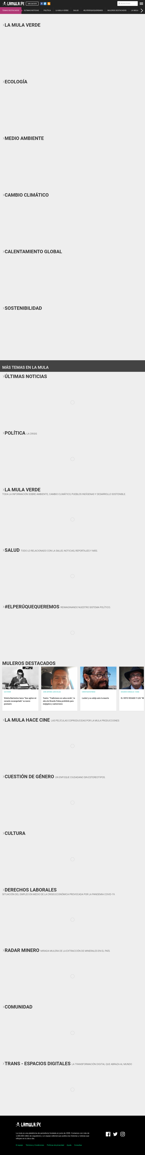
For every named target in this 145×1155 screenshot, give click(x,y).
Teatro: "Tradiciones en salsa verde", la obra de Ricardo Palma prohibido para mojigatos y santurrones (59, 701)
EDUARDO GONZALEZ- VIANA (130, 692)
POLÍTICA (47, 10)
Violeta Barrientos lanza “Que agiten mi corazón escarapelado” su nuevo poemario (20, 701)
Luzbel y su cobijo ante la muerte (95, 698)
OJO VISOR (7, 692)
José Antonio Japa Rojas (52, 692)
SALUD (76, 10)
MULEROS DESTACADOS (117, 10)
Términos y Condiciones (35, 1145)
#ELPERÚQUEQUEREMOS (93, 10)
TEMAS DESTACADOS (10, 10)
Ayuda (69, 1145)
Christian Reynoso (88, 692)
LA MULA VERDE (62, 10)
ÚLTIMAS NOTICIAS (31, 10)
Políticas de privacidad (55, 1145)
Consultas (78, 1145)
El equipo (19, 1145)
